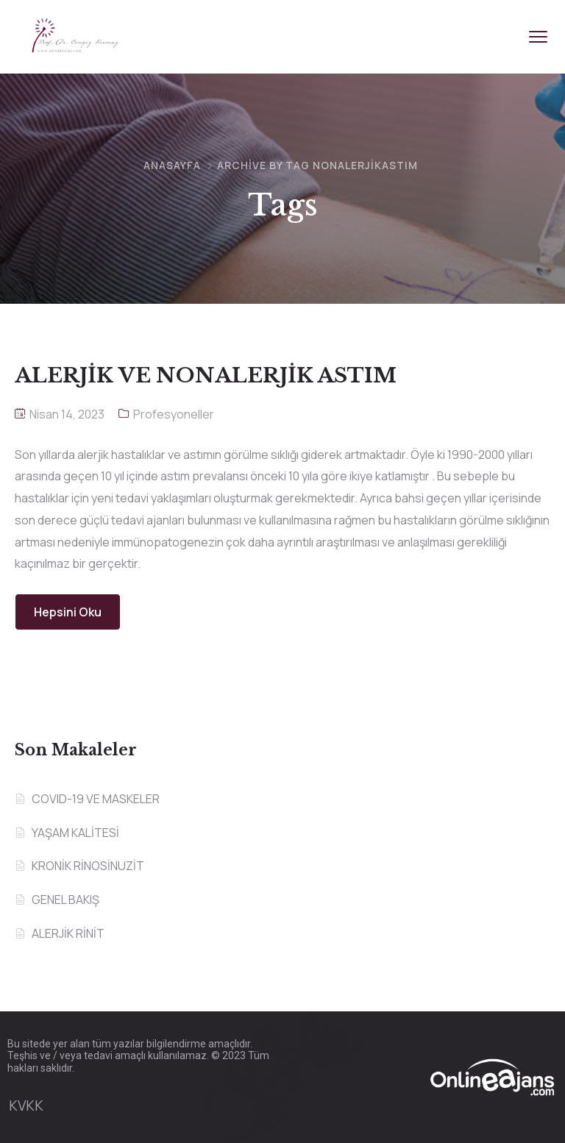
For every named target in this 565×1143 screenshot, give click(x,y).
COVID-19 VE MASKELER (96, 799)
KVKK (26, 1105)
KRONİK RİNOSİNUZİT (88, 866)
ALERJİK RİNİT (68, 933)
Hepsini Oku (68, 612)
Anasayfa (172, 165)
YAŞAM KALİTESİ (75, 833)
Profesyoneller (173, 414)
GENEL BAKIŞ (65, 899)
